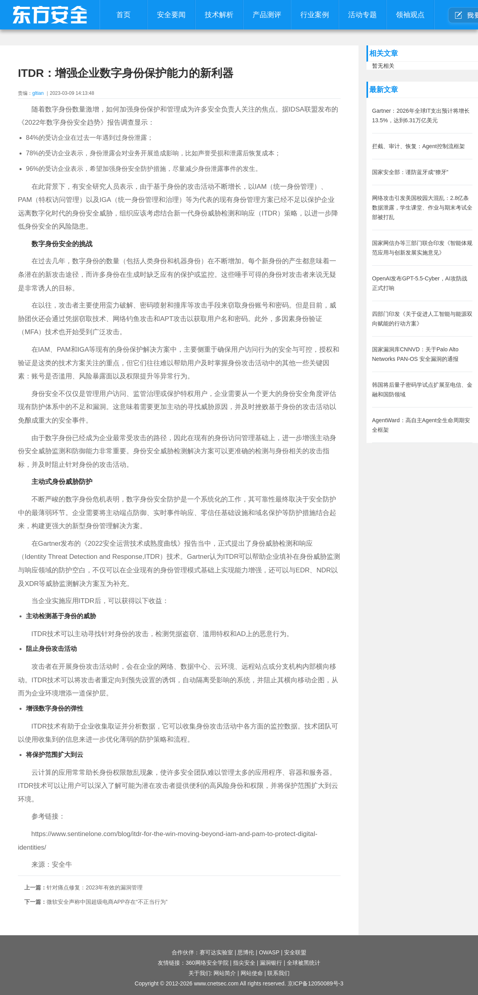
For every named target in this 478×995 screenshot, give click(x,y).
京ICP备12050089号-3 (315, 983)
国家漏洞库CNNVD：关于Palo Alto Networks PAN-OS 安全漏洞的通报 (415, 354)
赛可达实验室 (216, 952)
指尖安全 (244, 963)
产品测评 (267, 15)
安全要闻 (171, 15)
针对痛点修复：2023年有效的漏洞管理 (95, 887)
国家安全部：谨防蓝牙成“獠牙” (410, 172)
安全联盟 (295, 952)
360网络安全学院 (207, 963)
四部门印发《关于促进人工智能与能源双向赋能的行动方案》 (422, 319)
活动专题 (362, 15)
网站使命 (252, 973)
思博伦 (245, 952)
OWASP (269, 952)
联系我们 (278, 973)
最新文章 (383, 90)
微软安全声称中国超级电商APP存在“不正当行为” (107, 902)
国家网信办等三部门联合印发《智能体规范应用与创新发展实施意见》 (422, 248)
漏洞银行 (271, 963)
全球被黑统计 (303, 963)
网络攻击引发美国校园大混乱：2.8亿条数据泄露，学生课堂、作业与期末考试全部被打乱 (422, 207)
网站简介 (225, 973)
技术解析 (219, 15)
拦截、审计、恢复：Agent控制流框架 (418, 146)
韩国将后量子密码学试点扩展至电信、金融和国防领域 (422, 390)
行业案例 (314, 15)
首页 (123, 15)
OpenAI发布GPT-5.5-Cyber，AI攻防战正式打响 (419, 283)
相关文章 (383, 53)
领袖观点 (410, 15)
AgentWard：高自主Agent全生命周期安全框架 (421, 425)
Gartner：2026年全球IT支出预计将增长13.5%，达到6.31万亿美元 (421, 115)
